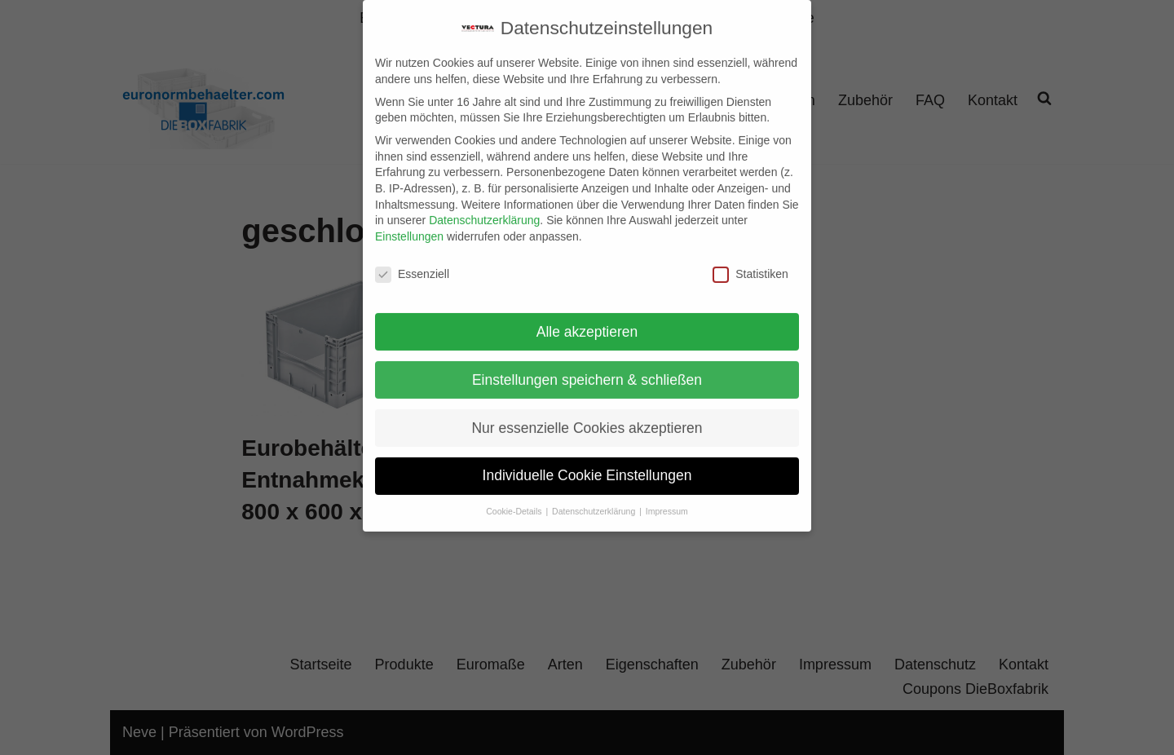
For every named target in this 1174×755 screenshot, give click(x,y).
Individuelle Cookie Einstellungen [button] (587, 463)
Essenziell (412, 261)
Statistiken (750, 261)
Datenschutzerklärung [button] (595, 498)
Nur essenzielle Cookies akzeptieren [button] (586, 415)
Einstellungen (409, 223)
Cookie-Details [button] (515, 498)
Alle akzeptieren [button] (587, 319)
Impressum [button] (667, 498)
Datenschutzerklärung (484, 207)
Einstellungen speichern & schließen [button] (587, 367)
